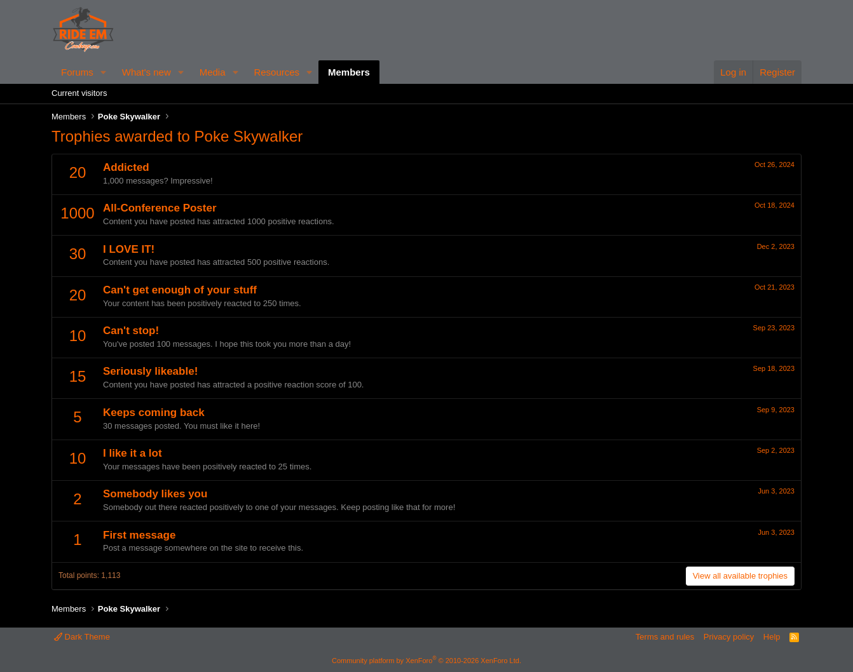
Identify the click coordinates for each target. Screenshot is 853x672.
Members (349, 72)
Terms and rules (665, 637)
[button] (104, 72)
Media (213, 72)
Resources (276, 72)
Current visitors (79, 93)
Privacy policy (729, 637)
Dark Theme (82, 637)
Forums (77, 72)
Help (772, 637)
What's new (146, 72)
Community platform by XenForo (426, 660)
